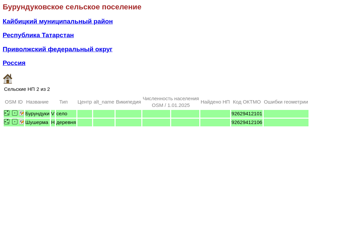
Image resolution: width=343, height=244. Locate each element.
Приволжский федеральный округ (58, 49)
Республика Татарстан (38, 35)
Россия (14, 62)
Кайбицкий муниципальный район (58, 21)
